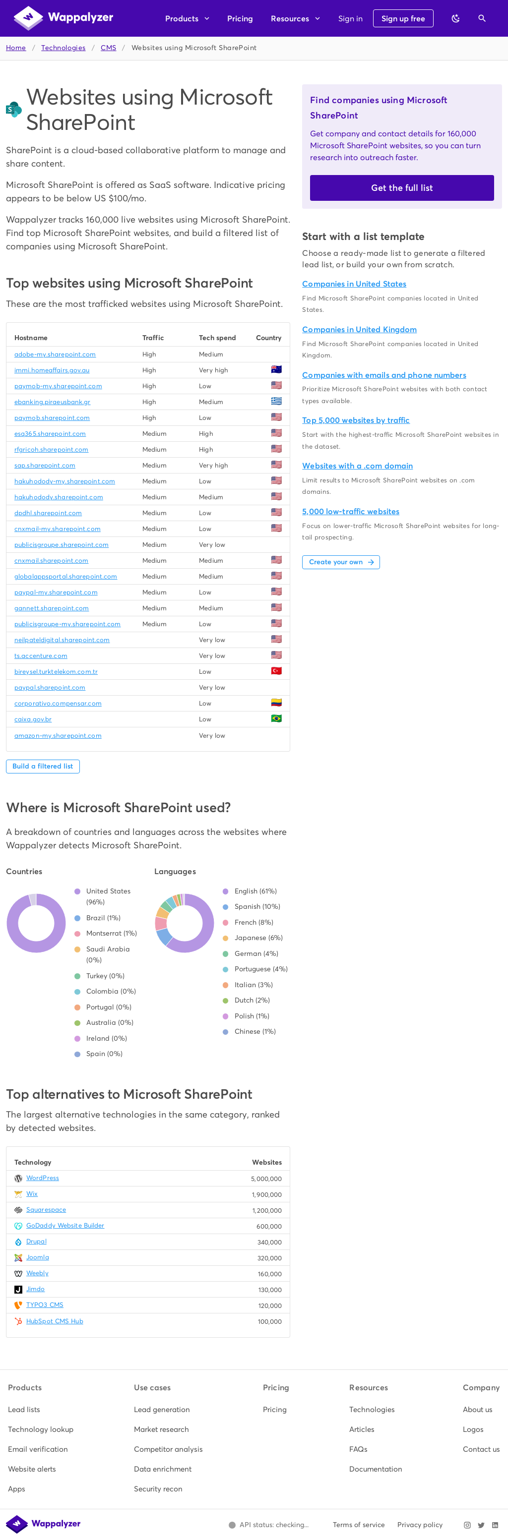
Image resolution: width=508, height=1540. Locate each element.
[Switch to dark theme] (456, 18)
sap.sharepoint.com (44, 465)
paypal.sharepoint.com (49, 687)
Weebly (37, 1273)
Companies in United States (354, 284)
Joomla (37, 1257)
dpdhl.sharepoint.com (48, 513)
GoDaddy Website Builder (65, 1225)
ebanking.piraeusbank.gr (52, 402)
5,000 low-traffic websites (350, 511)
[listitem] (40, 1410)
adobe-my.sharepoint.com (55, 354)
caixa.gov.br (33, 719)
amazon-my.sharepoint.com (58, 735)
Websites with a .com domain (357, 466)
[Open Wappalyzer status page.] (268, 1525)
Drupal (36, 1241)
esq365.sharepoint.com (50, 433)
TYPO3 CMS (45, 1304)
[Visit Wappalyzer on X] (481, 1525)
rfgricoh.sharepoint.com (51, 449)
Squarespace (46, 1209)
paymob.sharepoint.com (52, 417)
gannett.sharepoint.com (51, 608)
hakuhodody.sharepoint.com (58, 497)
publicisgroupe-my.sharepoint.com (67, 624)
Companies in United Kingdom (359, 329)
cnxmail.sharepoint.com (51, 560)
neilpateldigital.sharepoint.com (62, 640)
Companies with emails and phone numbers (384, 375)
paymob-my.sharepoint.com (58, 386)
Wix (32, 1193)
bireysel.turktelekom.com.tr (56, 671)
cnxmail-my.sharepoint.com (57, 529)
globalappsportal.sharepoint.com (66, 576)
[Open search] (482, 18)
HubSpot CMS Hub (54, 1321)
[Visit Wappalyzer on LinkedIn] (495, 1525)
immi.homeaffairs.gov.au (52, 370)
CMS (108, 48)
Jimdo (35, 1289)
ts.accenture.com (40, 655)
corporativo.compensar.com (58, 703)
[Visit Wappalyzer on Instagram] (467, 1525)
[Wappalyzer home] (63, 18)
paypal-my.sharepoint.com (56, 592)
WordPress (42, 1178)
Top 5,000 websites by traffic (356, 420)
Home (16, 48)
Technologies (63, 48)
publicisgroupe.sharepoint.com (61, 544)
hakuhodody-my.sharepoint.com (64, 481)
